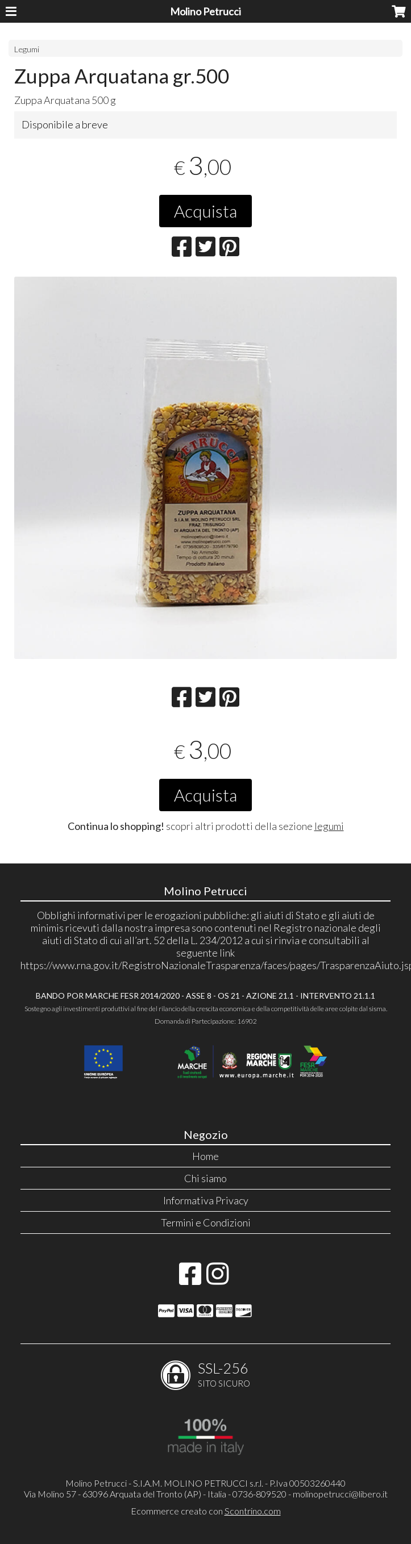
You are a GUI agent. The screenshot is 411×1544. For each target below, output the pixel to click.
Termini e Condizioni (206, 1222)
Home (205, 1156)
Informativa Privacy (205, 1200)
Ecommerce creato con (206, 1510)
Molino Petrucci (205, 11)
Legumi (26, 49)
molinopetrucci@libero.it (340, 1493)
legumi (329, 826)
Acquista (205, 211)
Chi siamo (205, 1178)
